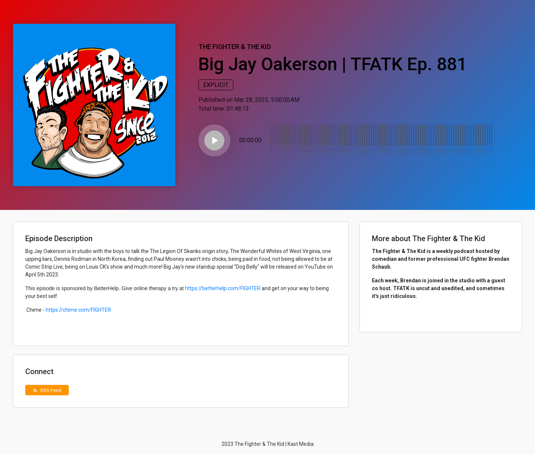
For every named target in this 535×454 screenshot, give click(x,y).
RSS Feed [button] (47, 390)
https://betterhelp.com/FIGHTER (222, 288)
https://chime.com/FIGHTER (78, 310)
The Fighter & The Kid (234, 47)
